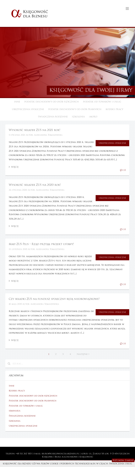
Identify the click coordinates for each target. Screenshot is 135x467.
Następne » (83, 354)
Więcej (13, 167)
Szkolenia (78, 116)
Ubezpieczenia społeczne (28, 109)
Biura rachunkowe (66, 456)
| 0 (123, 170)
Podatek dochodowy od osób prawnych (74, 109)
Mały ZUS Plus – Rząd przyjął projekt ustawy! (41, 244)
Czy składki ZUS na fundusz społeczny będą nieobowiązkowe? (54, 299)
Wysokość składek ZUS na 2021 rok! (34, 130)
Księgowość (86, 456)
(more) (93, 116)
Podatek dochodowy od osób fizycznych (51, 101)
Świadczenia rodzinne (53, 116)
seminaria (14, 410)
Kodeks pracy (114, 109)
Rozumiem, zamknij (123, 460)
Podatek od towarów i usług (102, 101)
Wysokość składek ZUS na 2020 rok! (35, 185)
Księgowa (47, 456)
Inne (17, 101)
